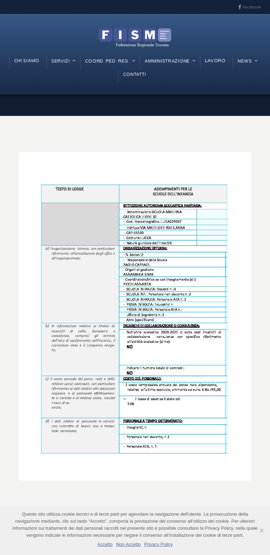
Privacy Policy (158, 544)
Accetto (104, 544)
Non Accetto (128, 544)
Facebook (252, 6)
